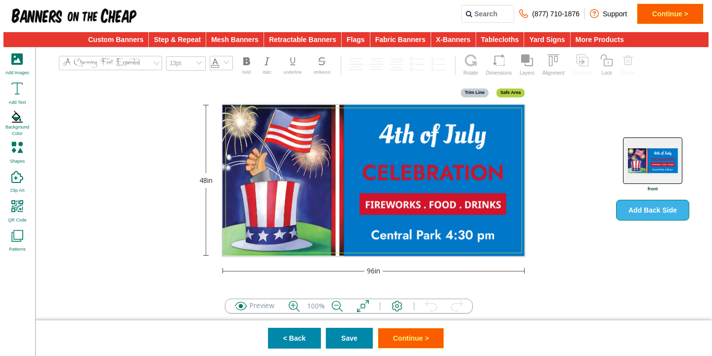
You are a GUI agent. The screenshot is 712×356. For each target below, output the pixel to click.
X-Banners (453, 40)
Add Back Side (652, 210)
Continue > (670, 14)
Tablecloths (500, 40)
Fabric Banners (400, 40)
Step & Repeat (177, 40)
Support (608, 13)
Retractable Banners (302, 40)
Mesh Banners (235, 40)
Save (349, 338)
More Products (600, 40)
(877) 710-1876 (549, 13)
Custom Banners (115, 40)
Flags (356, 40)
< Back (294, 338)
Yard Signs (547, 40)
